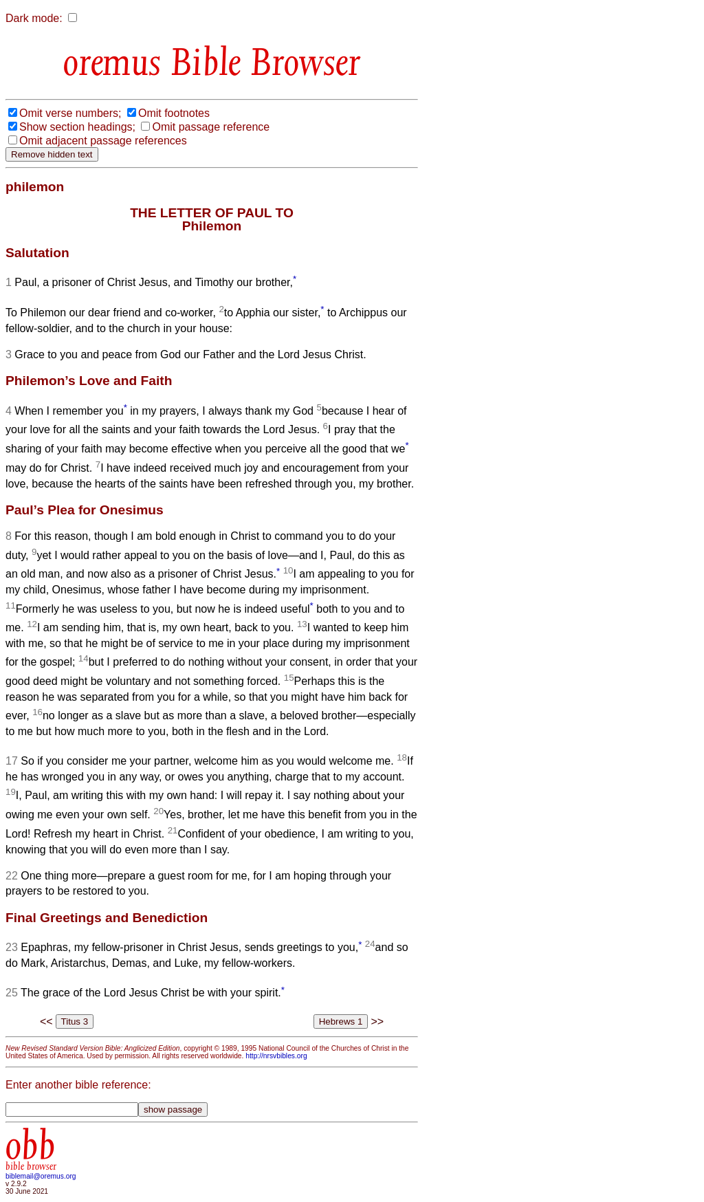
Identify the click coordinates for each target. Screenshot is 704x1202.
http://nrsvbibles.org (276, 1056)
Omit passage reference (211, 127)
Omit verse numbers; (70, 113)
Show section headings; (77, 127)
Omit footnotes (174, 113)
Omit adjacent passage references (103, 140)
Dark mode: (34, 18)
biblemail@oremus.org (41, 1176)
